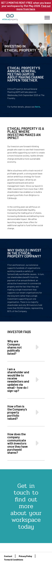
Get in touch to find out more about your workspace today (26, 506)
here (37, 106)
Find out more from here (33, 7)
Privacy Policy (25, 556)
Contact (8, 556)
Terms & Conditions (13, 559)
